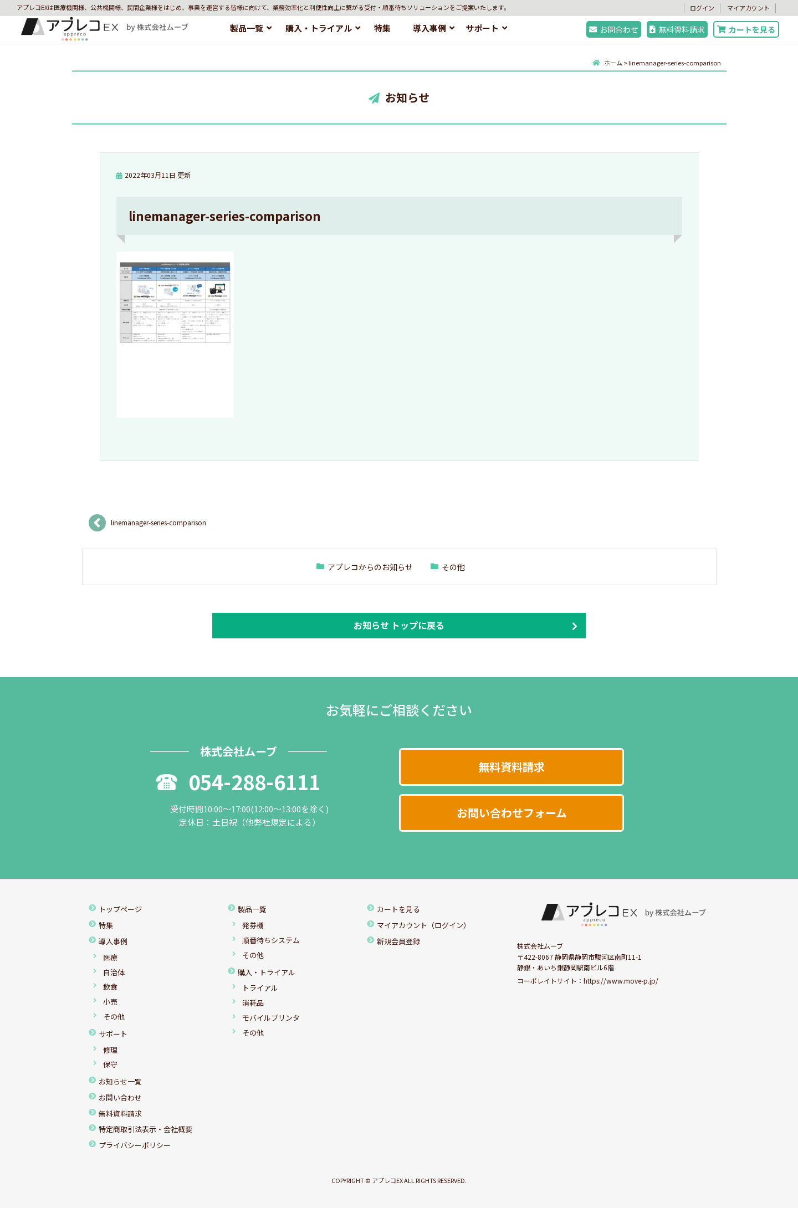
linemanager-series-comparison (158, 522)
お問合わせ (613, 29)
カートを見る (746, 29)
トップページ (120, 909)
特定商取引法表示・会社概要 (145, 1129)
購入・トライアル (318, 28)
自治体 (114, 972)
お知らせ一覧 (120, 1081)
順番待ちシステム (271, 940)
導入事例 (429, 28)
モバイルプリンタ (271, 1017)
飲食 (110, 986)
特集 (382, 28)
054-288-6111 (238, 781)
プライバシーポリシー (135, 1145)
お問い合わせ (120, 1097)
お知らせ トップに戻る (399, 625)
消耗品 (253, 1002)
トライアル (260, 987)
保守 (110, 1064)
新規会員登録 (398, 941)
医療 (110, 957)
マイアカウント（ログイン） (423, 925)
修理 (110, 1050)
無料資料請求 (677, 29)
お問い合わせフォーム (512, 813)
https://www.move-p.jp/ (621, 980)
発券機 (253, 925)
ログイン (702, 7)
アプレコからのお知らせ (370, 566)
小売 (110, 1001)
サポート (482, 28)
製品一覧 (246, 28)
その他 (453, 566)
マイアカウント (748, 7)
